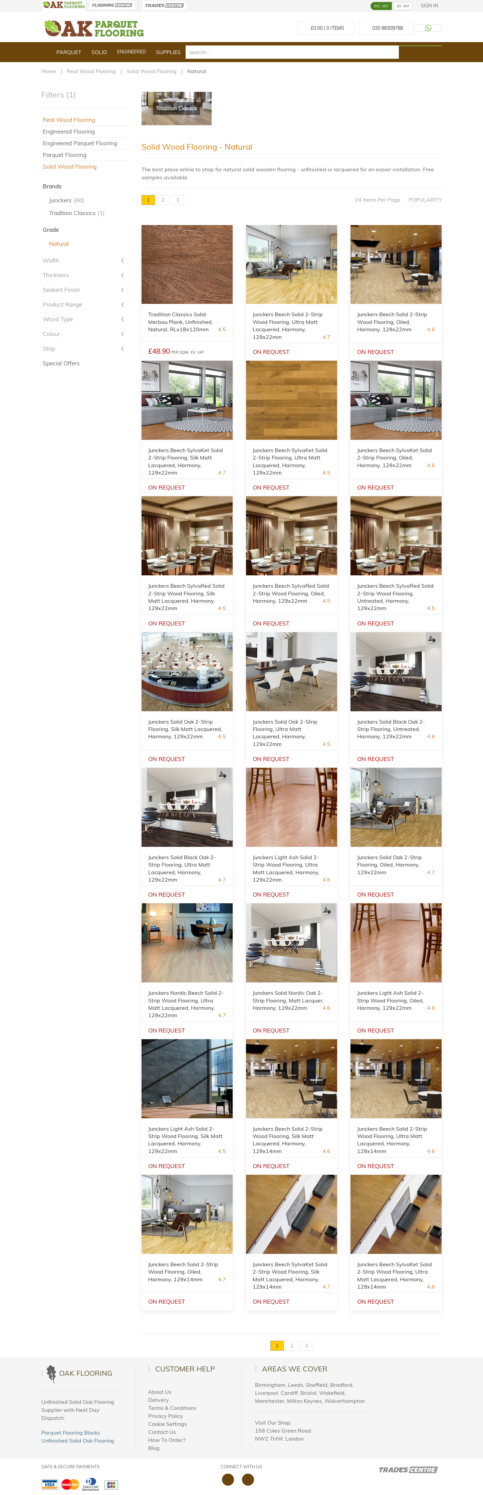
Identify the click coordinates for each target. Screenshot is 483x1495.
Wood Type (58, 319)
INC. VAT (381, 6)
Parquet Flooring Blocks (70, 1432)
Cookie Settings (167, 1424)
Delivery (158, 1399)
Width (51, 260)
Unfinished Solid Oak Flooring (77, 1440)
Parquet (68, 52)
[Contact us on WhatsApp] (428, 28)
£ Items (326, 28)
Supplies (168, 52)
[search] (292, 52)
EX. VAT (403, 6)
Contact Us (162, 1432)
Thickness (56, 274)
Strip (49, 348)
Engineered (131, 52)
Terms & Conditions (172, 1408)
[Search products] (420, 45)
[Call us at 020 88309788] (386, 28)
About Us (160, 1391)
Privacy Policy (165, 1416)
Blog (154, 1448)
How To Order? (166, 1440)
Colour (51, 333)
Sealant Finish (61, 289)
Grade (51, 229)
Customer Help (185, 1368)
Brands (52, 186)
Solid (99, 52)
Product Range (62, 304)
